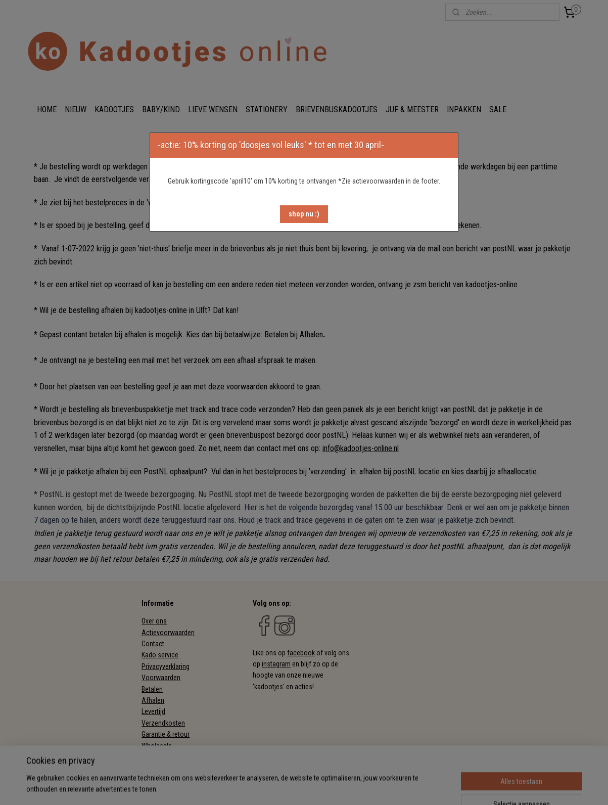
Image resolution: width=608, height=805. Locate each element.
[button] (304, 214)
